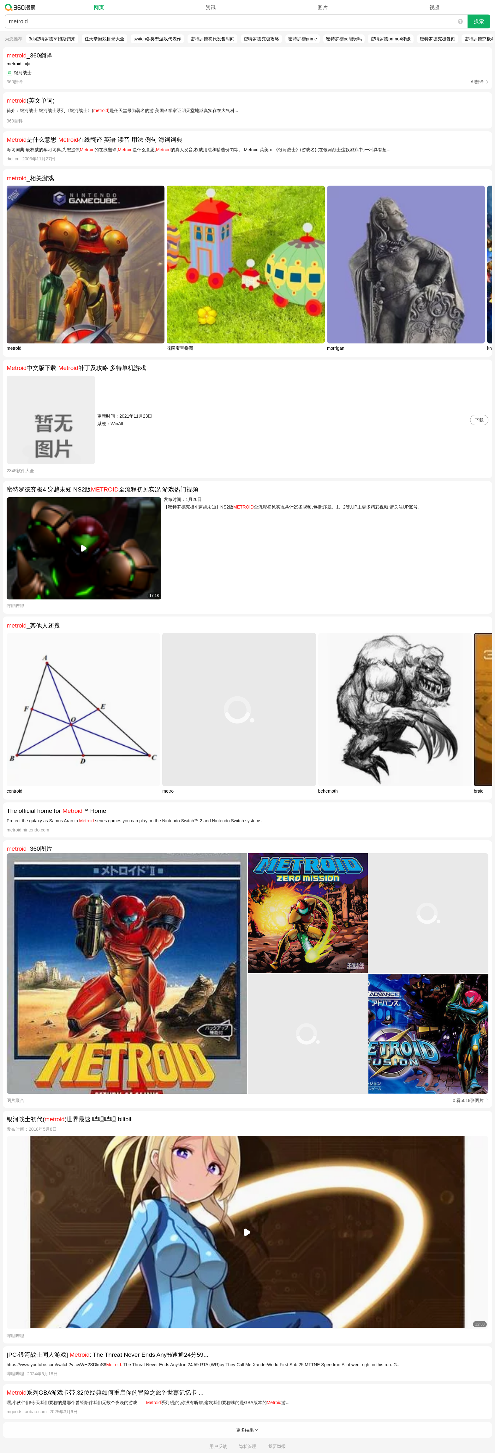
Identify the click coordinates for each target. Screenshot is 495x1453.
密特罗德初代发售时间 (212, 38)
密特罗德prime (302, 38)
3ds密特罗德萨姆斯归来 (52, 38)
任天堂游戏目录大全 (104, 38)
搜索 (479, 21)
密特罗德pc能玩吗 (344, 38)
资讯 (211, 7)
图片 (323, 7)
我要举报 (277, 1446)
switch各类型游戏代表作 (157, 38)
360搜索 (22, 7)
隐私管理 (247, 1446)
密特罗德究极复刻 (437, 38)
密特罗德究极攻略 (261, 38)
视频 (434, 7)
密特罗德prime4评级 (391, 38)
